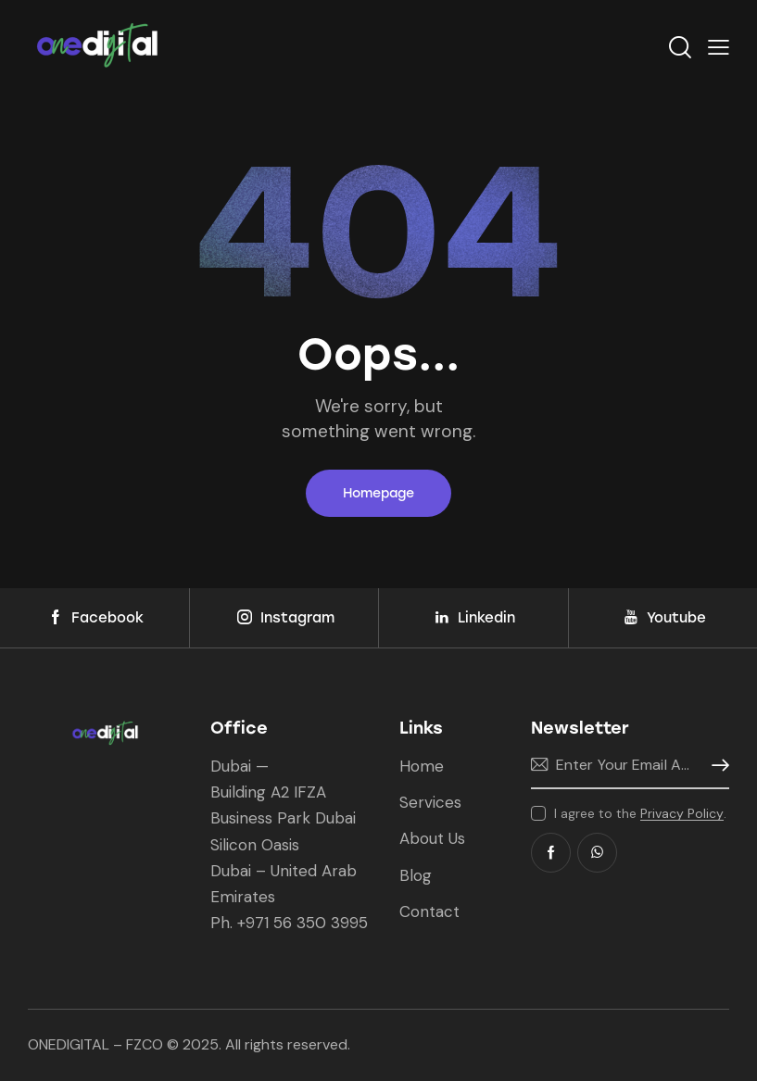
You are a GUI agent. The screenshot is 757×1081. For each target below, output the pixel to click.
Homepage (378, 493)
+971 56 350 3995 (302, 922)
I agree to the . (640, 813)
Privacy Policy (682, 814)
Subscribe (715, 766)
